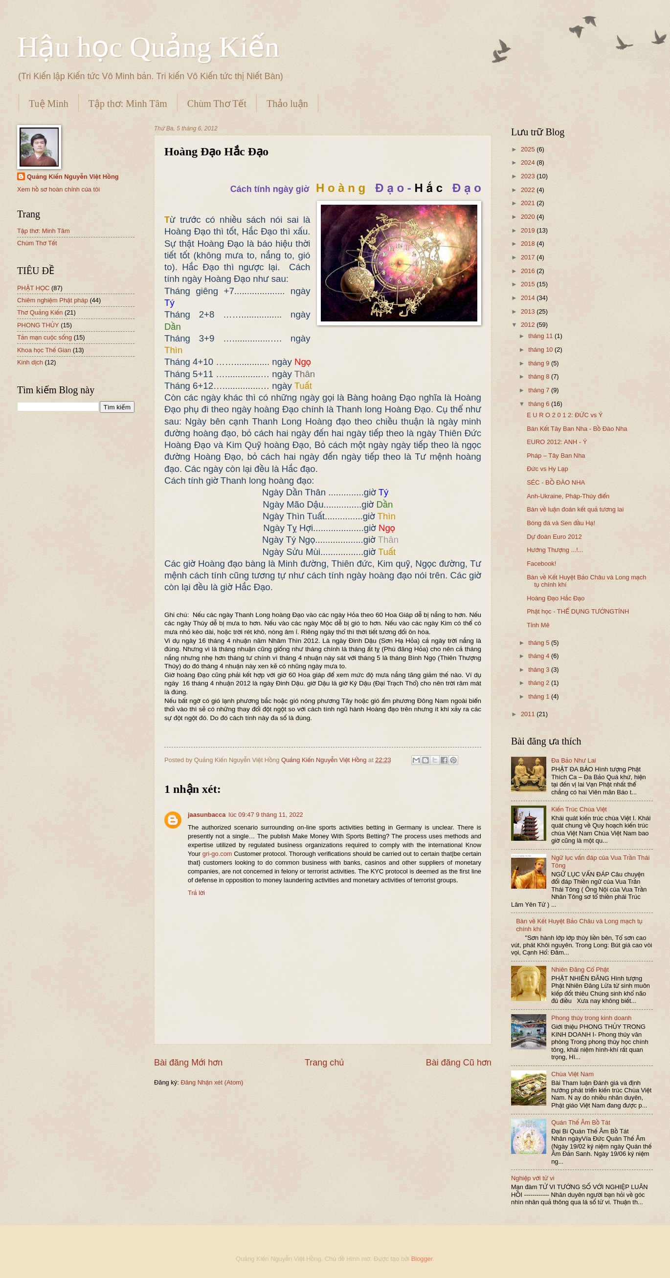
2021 (528, 203)
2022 (528, 189)
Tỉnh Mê (538, 625)
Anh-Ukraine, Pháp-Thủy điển (568, 496)
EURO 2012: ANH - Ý (557, 442)
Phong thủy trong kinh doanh (591, 1018)
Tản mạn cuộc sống (44, 337)
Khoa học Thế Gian (44, 350)
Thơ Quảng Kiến (40, 312)
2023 (528, 176)
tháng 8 (539, 376)
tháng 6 (539, 403)
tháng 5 (539, 642)
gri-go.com (217, 853)
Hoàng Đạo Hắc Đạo (555, 598)
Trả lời (196, 892)
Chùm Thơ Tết (216, 103)
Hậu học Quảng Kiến (148, 47)
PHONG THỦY (38, 325)
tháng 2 (539, 682)
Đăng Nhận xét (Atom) (211, 1082)
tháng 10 (541, 349)
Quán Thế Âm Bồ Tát (580, 1122)
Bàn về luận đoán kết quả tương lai (575, 509)
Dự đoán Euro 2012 (554, 536)
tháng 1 (539, 696)
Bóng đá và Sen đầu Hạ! (561, 523)
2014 (528, 297)
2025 (528, 149)
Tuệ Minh (48, 103)
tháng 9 (539, 363)
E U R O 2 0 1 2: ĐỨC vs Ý (565, 415)
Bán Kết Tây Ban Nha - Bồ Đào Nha (577, 428)
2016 (528, 271)
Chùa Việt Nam (572, 1074)
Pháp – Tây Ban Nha (556, 455)
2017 (528, 257)
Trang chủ (324, 1062)
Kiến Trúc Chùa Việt (579, 809)
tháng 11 (541, 336)
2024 (528, 162)
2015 (528, 284)
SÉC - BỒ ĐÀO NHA (556, 482)
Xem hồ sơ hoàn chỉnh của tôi (58, 189)
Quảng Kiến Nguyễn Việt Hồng (73, 176)
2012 (528, 324)
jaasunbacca (206, 814)
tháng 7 (539, 390)
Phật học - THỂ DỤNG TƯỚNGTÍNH (578, 611)
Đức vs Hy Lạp (547, 468)
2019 (528, 230)
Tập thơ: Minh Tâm (128, 103)
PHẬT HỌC (33, 288)
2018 (528, 243)
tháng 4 (539, 656)
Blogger (422, 1258)
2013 (528, 311)
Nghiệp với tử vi (533, 1178)
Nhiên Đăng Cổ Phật (580, 969)
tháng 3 (539, 669)
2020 (528, 216)
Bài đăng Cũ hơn (458, 1062)
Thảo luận (287, 103)
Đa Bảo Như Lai (573, 760)
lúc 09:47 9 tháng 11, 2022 (265, 814)
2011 (528, 714)
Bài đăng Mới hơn (188, 1062)
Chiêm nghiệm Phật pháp (52, 300)
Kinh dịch (30, 362)
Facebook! (541, 563)
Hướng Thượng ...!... (555, 550)
